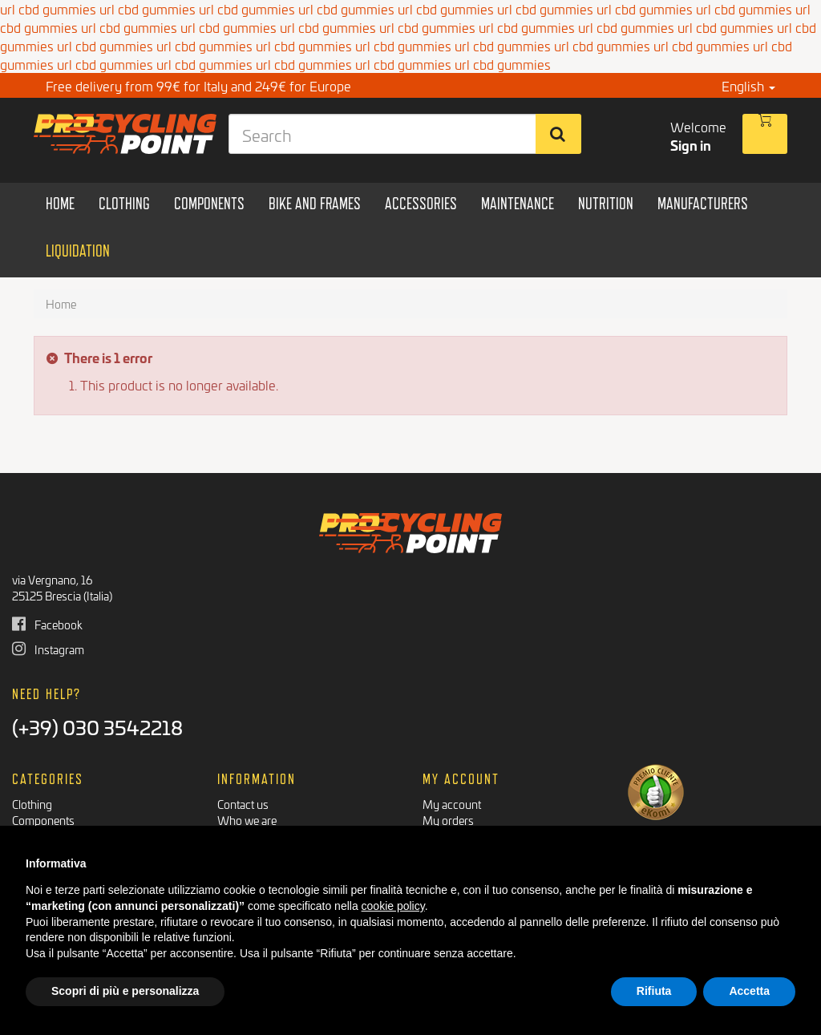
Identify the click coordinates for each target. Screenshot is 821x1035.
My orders (448, 819)
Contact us (243, 803)
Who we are (247, 819)
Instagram (48, 649)
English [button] (748, 85)
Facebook (47, 624)
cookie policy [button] (393, 906)
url (88, 27)
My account (452, 803)
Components (43, 819)
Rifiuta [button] (654, 990)
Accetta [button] (749, 990)
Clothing (32, 803)
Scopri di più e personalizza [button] (125, 990)
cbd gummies (39, 27)
